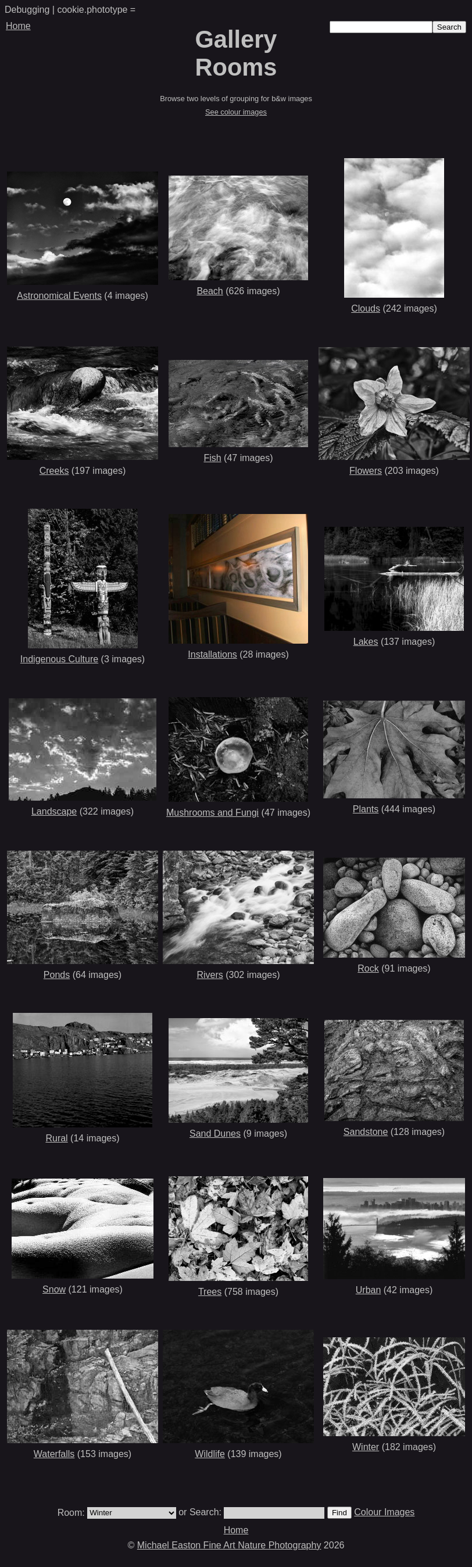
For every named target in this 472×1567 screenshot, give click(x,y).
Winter (365, 1447)
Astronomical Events (59, 296)
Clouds (365, 308)
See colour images (236, 112)
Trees (209, 1292)
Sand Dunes (215, 1133)
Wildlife (210, 1454)
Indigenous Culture (59, 659)
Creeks (54, 471)
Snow (54, 1289)
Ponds (57, 975)
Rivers (209, 975)
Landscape (54, 811)
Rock (367, 968)
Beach (209, 291)
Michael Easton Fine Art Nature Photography (229, 1545)
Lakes (365, 642)
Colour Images (384, 1512)
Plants (365, 809)
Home (18, 26)
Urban (368, 1290)
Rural (56, 1138)
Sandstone (366, 1132)
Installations (212, 654)
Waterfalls (54, 1454)
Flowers (365, 471)
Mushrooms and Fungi (212, 813)
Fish (212, 458)
